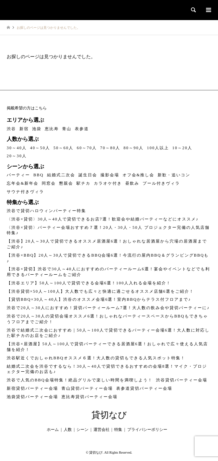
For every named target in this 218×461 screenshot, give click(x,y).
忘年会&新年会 (22, 183)
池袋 (36, 128)
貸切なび (109, 415)
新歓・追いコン (174, 175)
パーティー (18, 175)
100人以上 (158, 148)
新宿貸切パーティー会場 (32, 388)
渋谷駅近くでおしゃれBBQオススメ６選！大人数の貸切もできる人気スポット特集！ (96, 358)
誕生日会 (87, 175)
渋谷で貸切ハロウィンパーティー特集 (46, 210)
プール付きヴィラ (161, 183)
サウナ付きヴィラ (25, 191)
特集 (118, 429)
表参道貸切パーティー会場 (144, 388)
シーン (82, 429)
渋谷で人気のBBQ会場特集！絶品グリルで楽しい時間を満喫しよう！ (80, 380)
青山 (66, 128)
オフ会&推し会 (138, 175)
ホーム (53, 429)
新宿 (24, 128)
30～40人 (17, 148)
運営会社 (101, 429)
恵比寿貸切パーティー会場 (89, 396)
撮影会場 (109, 175)
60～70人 (87, 148)
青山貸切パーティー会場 (87, 388)
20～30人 (17, 156)
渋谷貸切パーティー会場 (181, 380)
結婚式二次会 (61, 175)
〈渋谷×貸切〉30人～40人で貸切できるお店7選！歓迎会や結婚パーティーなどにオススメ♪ (103, 219)
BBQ (38, 175)
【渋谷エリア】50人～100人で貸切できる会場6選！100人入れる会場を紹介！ (89, 283)
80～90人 (134, 148)
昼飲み (132, 183)
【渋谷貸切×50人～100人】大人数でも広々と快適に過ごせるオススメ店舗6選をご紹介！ (100, 291)
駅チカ (83, 183)
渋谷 (11, 128)
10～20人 (182, 148)
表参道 (82, 128)
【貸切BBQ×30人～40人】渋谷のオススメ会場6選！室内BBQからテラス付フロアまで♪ (99, 299)
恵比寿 (52, 128)
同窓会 (49, 183)
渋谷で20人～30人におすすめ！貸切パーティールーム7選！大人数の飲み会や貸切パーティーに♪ (108, 307)
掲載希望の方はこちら (27, 108)
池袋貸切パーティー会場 (32, 396)
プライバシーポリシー (147, 429)
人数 (68, 429)
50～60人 (63, 148)
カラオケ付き (108, 183)
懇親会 (66, 183)
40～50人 (40, 148)
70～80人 (110, 148)
